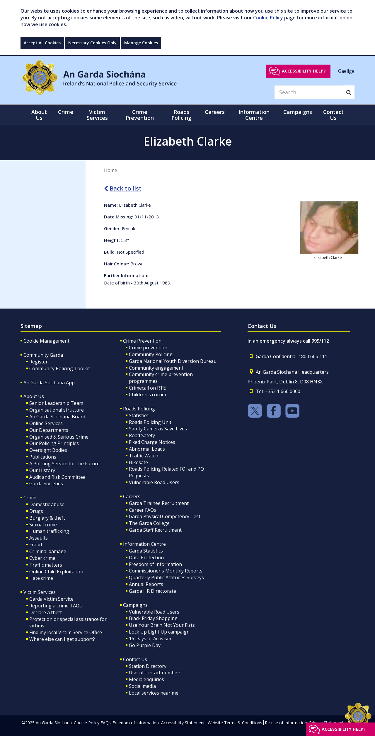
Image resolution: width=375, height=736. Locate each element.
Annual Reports (146, 584)
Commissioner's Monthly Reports (165, 570)
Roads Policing (139, 408)
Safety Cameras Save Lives (158, 428)
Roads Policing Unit (150, 422)
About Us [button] (39, 114)
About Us (33, 396)
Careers (131, 496)
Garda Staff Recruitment (155, 530)
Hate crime (41, 578)
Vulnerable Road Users (154, 482)
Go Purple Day (145, 645)
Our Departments (48, 430)
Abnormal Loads (147, 449)
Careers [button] (215, 111)
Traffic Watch (143, 455)
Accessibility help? (304, 71)
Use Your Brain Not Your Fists (162, 625)
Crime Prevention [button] (140, 114)
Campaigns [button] (297, 111)
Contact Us (135, 659)
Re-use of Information (286, 722)
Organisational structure (56, 410)
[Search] (309, 92)
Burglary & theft (47, 518)
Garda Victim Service (51, 599)
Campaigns (135, 605)
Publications (42, 457)
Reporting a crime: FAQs (55, 605)
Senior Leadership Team (56, 403)
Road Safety (142, 435)
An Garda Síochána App (49, 382)
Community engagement (156, 368)
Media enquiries (146, 679)
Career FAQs (142, 510)
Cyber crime (42, 558)
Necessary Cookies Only (92, 43)
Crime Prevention (142, 341)
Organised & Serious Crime (58, 437)
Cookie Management (46, 341)
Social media (142, 686)
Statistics (139, 415)
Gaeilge (346, 71)
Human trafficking (49, 531)
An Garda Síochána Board (57, 416)
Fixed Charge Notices (152, 442)
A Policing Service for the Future (64, 463)
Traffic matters (45, 565)
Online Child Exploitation (56, 571)
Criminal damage (47, 551)
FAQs (105, 722)
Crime (29, 497)
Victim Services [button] (97, 114)
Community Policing (151, 354)
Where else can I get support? (62, 639)
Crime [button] (65, 111)
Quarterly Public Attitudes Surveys (166, 577)
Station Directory (147, 666)
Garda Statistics (146, 551)
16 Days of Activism (150, 638)
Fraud (35, 544)
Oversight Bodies (48, 450)
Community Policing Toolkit (59, 368)
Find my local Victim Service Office (65, 632)
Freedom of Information (155, 564)
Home (110, 170)
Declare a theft (45, 612)
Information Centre (144, 544)
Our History (42, 470)
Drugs (36, 511)
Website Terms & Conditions (235, 722)
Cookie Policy (268, 17)
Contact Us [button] (333, 114)
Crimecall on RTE (147, 388)
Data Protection (146, 557)
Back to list (123, 188)
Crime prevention (148, 347)
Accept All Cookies (42, 43)
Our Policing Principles (54, 443)
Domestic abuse (46, 504)
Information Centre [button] (254, 114)
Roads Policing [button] (181, 114)
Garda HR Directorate (152, 591)
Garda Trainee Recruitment (159, 503)
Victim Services (39, 592)
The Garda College (149, 523)
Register (38, 361)
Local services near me (153, 693)
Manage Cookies (141, 43)
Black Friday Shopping (153, 618)
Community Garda (43, 355)
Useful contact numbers (155, 672)
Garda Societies (46, 483)
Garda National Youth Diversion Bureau (173, 361)
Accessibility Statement (183, 722)
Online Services (46, 423)
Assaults (38, 538)
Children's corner (148, 394)
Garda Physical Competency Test (164, 516)
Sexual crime (43, 524)
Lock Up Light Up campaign (159, 632)
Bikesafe (138, 462)
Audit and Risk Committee (57, 477)
